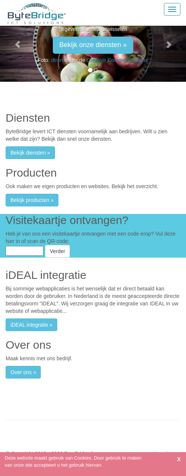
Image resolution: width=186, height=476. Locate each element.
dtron (57, 60)
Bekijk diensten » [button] (30, 153)
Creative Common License (117, 60)
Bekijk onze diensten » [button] (92, 45)
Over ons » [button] (23, 372)
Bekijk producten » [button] (32, 200)
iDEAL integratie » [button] (31, 325)
